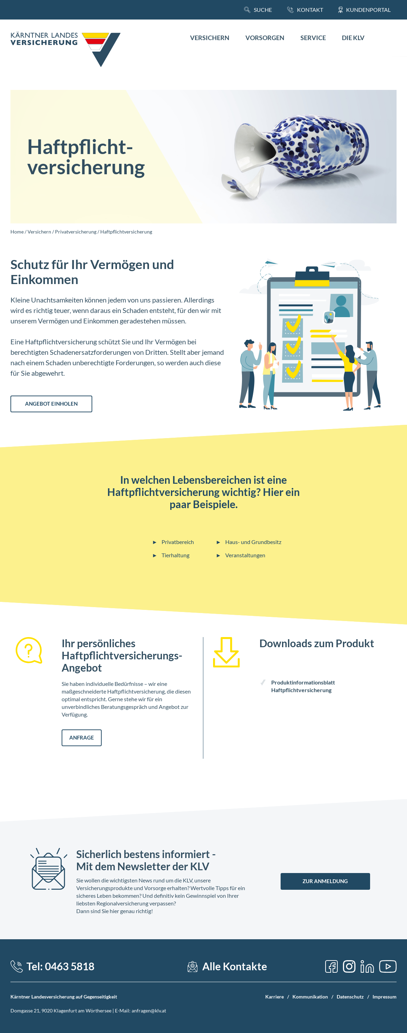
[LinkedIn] (367, 966)
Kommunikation (310, 997)
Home (17, 232)
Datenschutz (350, 997)
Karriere (274, 997)
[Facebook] (331, 966)
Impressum (385, 997)
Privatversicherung (75, 232)
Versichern (209, 37)
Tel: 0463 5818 (60, 966)
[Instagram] (349, 966)
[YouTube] (388, 966)
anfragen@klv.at (149, 1010)
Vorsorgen (264, 37)
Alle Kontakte (234, 966)
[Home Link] (65, 50)
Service (313, 37)
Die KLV (353, 37)
